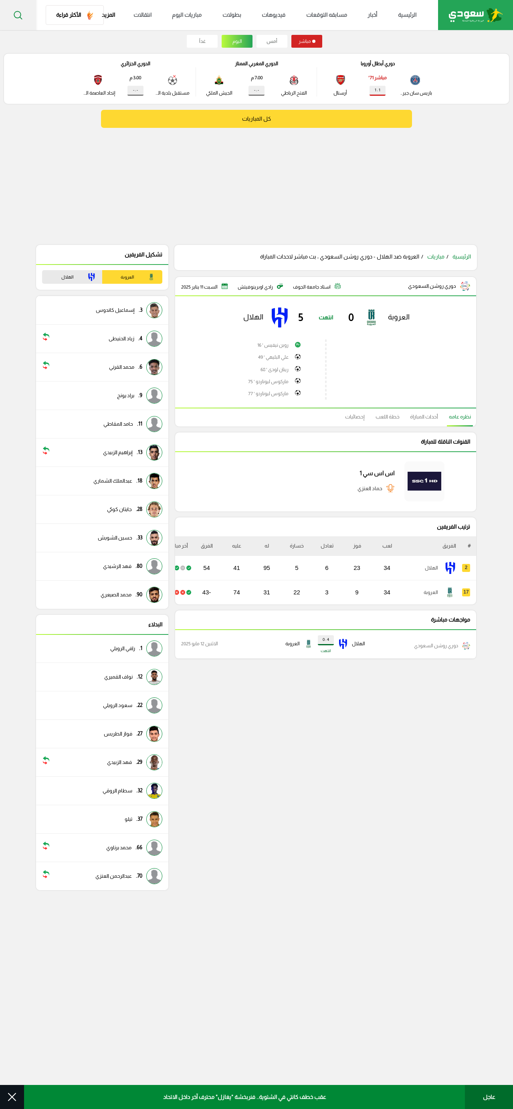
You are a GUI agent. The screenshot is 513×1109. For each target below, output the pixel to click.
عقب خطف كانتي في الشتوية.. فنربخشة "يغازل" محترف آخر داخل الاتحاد (244, 1097)
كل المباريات (256, 118)
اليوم (237, 41)
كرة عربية (336, 987)
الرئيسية (402, 15)
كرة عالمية (335, 1005)
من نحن (384, 1069)
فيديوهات (282, 15)
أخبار (372, 15)
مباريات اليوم (205, 15)
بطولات (245, 15)
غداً (202, 41)
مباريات (435, 256)
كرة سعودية (333, 970)
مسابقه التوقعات (330, 15)
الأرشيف (266, 1069)
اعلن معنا (299, 1069)
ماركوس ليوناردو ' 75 (268, 379)
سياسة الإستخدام (342, 1069)
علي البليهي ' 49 (274, 357)
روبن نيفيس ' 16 (273, 346)
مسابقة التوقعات (427, 970)
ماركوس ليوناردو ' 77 (268, 391)
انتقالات (165, 15)
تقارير (340, 1022)
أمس (272, 41)
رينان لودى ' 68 (275, 368)
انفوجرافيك (334, 953)
